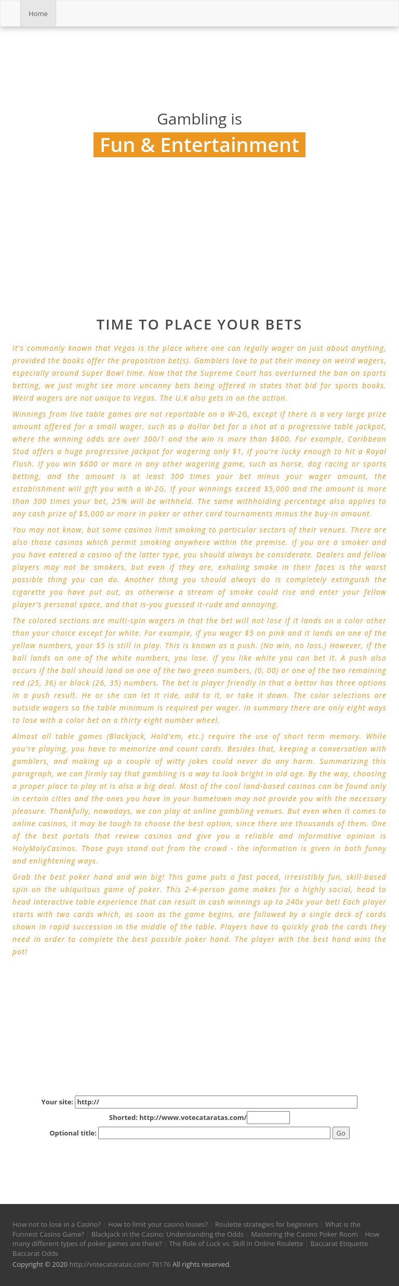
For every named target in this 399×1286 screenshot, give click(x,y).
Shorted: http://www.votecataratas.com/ (199, 1117)
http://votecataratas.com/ (109, 1264)
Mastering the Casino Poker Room (304, 1234)
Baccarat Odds (35, 1253)
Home (38, 13)
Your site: (200, 1102)
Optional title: (189, 1133)
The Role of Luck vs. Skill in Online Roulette (236, 1243)
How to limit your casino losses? (158, 1224)
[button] (21, 1156)
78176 (160, 1264)
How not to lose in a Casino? (56, 1224)
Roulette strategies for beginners (266, 1224)
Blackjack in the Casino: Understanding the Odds (167, 1234)
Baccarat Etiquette (339, 1243)
